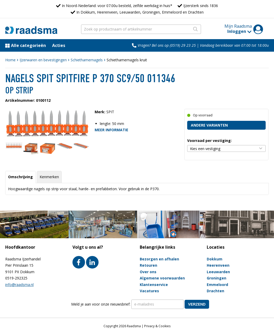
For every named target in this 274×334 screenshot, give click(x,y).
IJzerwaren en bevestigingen (43, 59)
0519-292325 (16, 278)
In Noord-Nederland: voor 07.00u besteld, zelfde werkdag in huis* (117, 5)
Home (10, 59)
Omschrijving (20, 176)
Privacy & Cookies (157, 326)
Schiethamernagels (87, 59)
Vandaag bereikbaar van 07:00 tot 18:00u (234, 45)
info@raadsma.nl (19, 284)
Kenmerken (49, 176)
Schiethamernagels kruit (127, 59)
